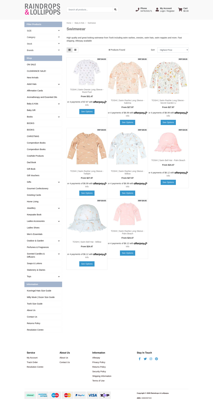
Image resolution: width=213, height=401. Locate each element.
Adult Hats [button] (32, 84)
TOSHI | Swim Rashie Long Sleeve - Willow (127, 172)
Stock (44, 44)
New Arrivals (32, 77)
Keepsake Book (34, 214)
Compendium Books (36, 143)
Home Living (32, 201)
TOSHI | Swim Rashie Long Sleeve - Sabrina (127, 101)
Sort (153, 50)
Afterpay (96, 358)
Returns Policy (33, 323)
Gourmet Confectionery (37, 188)
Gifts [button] (29, 182)
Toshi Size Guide (34, 304)
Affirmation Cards (35, 90)
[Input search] (90, 9)
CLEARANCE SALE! (36, 71)
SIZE (44, 30)
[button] (144, 9)
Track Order (32, 362)
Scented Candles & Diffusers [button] (36, 255)
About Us (31, 310)
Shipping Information (101, 376)
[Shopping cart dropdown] (183, 9)
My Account (32, 358)
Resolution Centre (35, 330)
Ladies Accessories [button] (36, 221)
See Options (87, 111)
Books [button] (30, 117)
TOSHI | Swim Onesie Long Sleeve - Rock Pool (87, 90)
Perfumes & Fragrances (38, 247)
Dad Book (31, 162)
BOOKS (30, 123)
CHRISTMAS (33, 136)
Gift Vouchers (33, 175)
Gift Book (31, 169)
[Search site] (115, 9)
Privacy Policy (98, 362)
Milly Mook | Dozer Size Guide (41, 297)
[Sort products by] (173, 49)
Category (44, 37)
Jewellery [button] (31, 208)
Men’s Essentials (34, 234)
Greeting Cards (34, 195)
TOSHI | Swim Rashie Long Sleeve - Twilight (87, 172)
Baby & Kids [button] (32, 103)
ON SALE (31, 64)
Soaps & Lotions (34, 263)
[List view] (75, 49)
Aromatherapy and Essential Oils (42, 97)
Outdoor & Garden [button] (35, 241)
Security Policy (99, 371)
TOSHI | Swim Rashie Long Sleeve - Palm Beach (127, 232)
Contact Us (32, 317)
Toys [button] (29, 276)
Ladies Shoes (33, 227)
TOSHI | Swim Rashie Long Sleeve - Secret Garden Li (168, 101)
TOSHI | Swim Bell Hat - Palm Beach (168, 160)
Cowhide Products (35, 156)
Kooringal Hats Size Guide (39, 290)
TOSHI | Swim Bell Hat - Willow (87, 242)
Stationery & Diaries (36, 270)
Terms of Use (98, 380)
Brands (44, 50)
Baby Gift (31, 110)
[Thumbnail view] (69, 49)
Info (87, 105)
